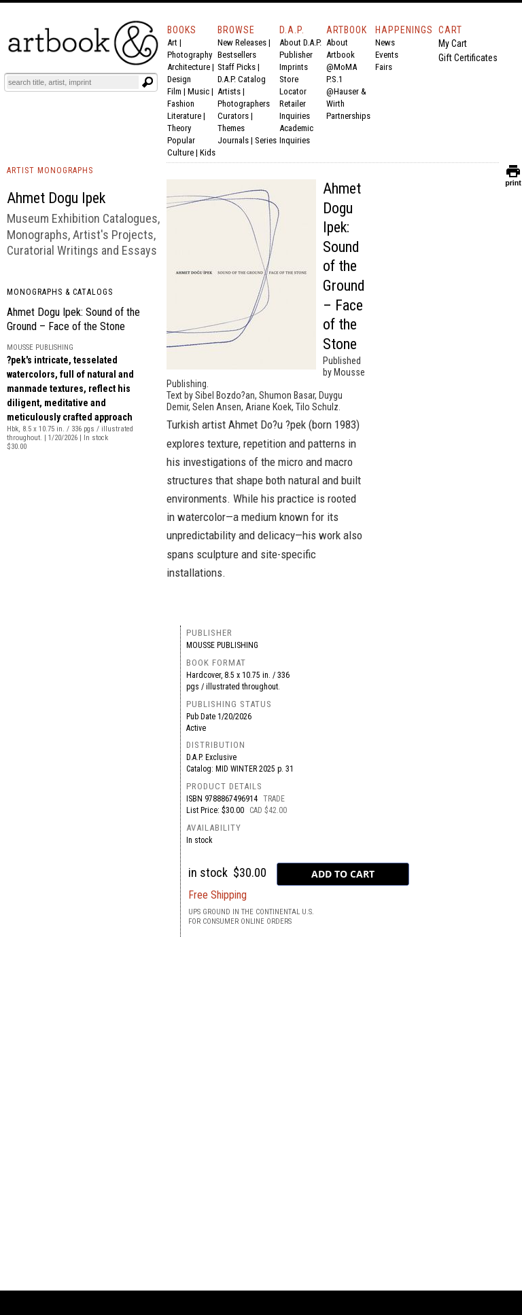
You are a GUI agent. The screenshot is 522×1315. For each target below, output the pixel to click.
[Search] (73, 82)
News (385, 42)
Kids (207, 152)
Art (172, 42)
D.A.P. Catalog (242, 79)
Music (198, 91)
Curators (233, 116)
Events (386, 55)
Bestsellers (237, 55)
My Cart (452, 43)
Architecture (188, 67)
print (513, 180)
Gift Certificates (468, 57)
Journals (233, 140)
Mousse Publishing (222, 645)
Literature (184, 116)
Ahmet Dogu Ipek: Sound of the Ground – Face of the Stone (344, 266)
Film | (177, 91)
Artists (229, 91)
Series (266, 140)
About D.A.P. (300, 42)
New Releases (242, 42)
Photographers (244, 103)
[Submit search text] (147, 82)
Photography (189, 55)
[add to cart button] (343, 874)
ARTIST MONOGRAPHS (50, 170)
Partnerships (348, 116)
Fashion (180, 103)
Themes (231, 128)
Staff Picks (237, 67)
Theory (179, 128)
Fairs (383, 67)
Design (179, 79)
